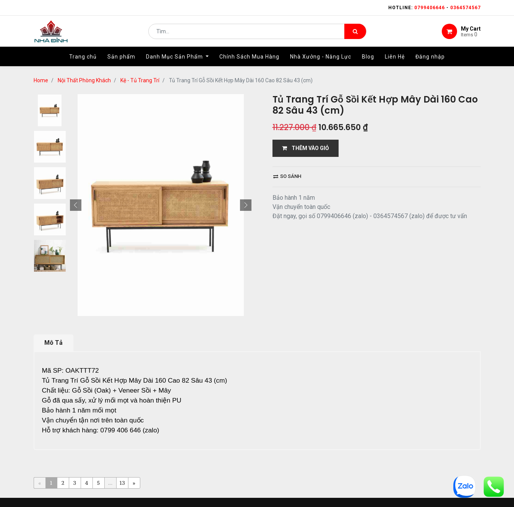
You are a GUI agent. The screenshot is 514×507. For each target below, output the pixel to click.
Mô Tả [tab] (53, 323)
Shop (211, 499)
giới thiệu (177, 499)
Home (142, 499)
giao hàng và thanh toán (268, 499)
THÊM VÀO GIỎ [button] (305, 129)
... (110, 463)
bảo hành (330, 499)
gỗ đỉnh (368, 499)
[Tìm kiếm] (355, 33)
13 (122, 463)
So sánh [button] (287, 157)
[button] (75, 186)
